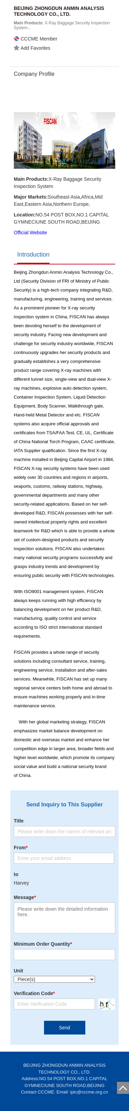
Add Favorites (32, 48)
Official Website (30, 232)
